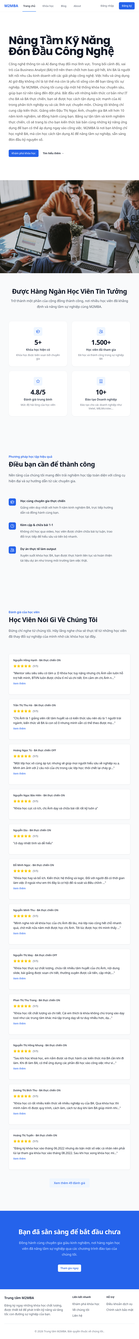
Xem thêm (19, 683)
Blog (63, 6)
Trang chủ (29, 6)
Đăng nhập (107, 5)
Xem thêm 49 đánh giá (69, 1183)
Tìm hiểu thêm (53, 153)
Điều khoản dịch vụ (119, 1304)
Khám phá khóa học (24, 153)
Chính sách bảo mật (119, 1310)
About (77, 6)
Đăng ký (127, 5)
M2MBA (11, 5)
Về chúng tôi (80, 1310)
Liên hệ (77, 1316)
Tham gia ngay (69, 1268)
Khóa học (48, 6)
